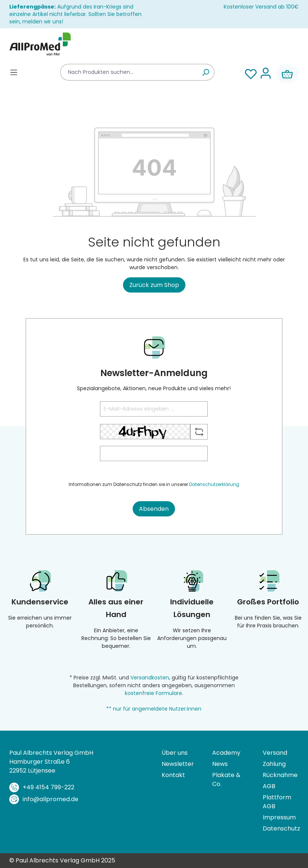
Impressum (279, 817)
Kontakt (173, 775)
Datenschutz (280, 828)
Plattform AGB (277, 801)
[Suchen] (205, 72)
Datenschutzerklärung (214, 484)
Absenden (154, 509)
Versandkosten (149, 677)
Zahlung (274, 764)
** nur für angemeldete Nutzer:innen (153, 708)
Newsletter (178, 764)
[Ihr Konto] (265, 73)
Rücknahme (280, 775)
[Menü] (13, 72)
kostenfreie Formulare (153, 693)
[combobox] (128, 72)
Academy (226, 752)
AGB (269, 786)
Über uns (175, 752)
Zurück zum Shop (154, 285)
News (220, 764)
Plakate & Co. (226, 779)
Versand (275, 752)
